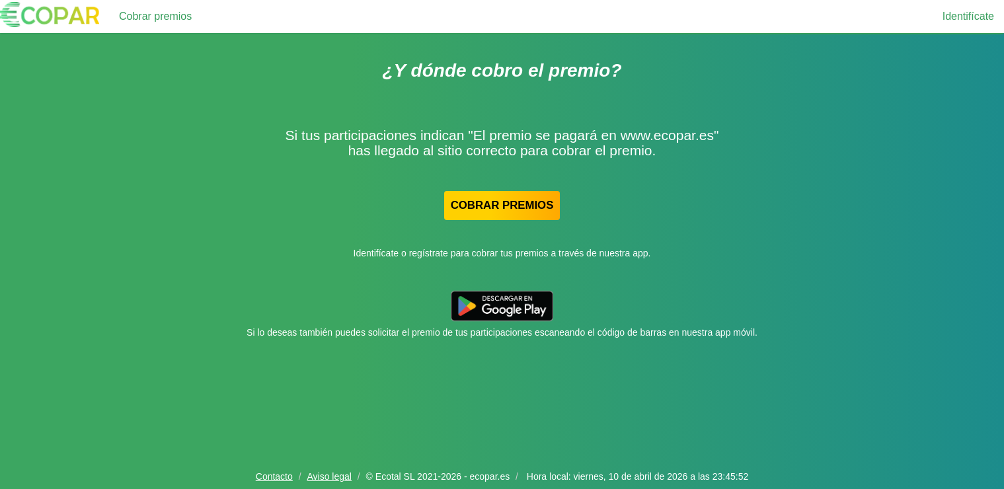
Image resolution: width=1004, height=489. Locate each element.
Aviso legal (329, 476)
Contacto (274, 476)
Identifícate (968, 16)
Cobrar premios (155, 16)
